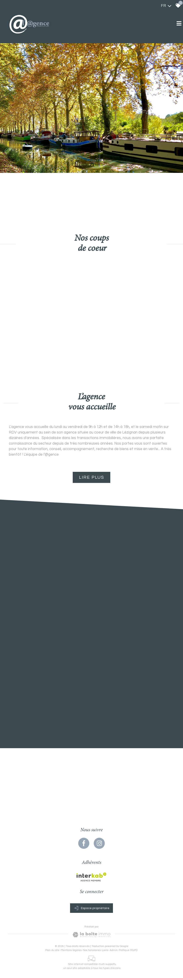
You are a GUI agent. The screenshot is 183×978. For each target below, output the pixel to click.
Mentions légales (71, 950)
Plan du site (52, 950)
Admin (114, 950)
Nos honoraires (92, 950)
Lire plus (91, 477)
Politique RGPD (128, 950)
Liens (105, 950)
